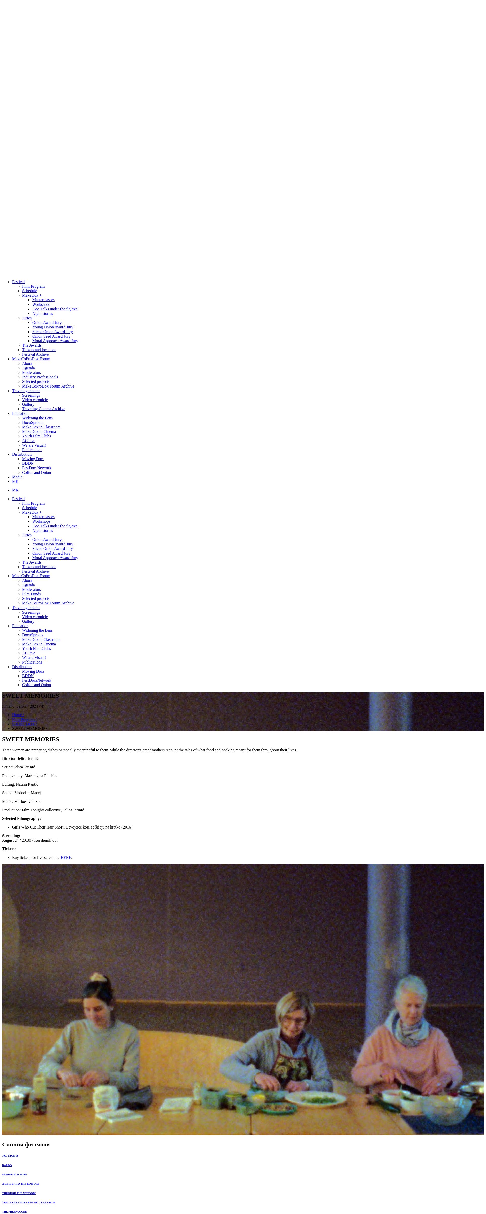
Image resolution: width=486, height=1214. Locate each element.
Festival (18, 282)
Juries (27, 318)
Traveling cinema (26, 391)
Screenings (31, 395)
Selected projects (36, 381)
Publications (32, 450)
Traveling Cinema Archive (43, 409)
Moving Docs (33, 459)
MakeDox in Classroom (41, 427)
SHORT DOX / (24, 724)
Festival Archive (35, 354)
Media (17, 477)
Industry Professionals (40, 377)
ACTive (28, 440)
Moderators (31, 372)
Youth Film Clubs (36, 436)
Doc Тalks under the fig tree (55, 309)
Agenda (28, 368)
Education (20, 413)
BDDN (28, 463)
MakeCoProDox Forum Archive (48, 386)
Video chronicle (35, 400)
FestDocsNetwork (36, 468)
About (27, 363)
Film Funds (31, 594)
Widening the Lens (37, 418)
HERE (65, 857)
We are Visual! (34, 445)
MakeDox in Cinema (39, 431)
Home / (18, 715)
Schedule (29, 291)
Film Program (33, 286)
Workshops (41, 304)
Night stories (42, 313)
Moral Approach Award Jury (55, 341)
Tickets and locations (39, 350)
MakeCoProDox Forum (31, 359)
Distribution (22, 454)
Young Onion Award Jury (52, 327)
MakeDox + (32, 295)
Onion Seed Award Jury (51, 336)
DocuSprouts (32, 422)
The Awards (31, 345)
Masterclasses (43, 300)
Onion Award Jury (47, 322)
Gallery (28, 404)
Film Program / (24, 719)
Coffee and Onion (36, 472)
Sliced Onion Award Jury (52, 331)
